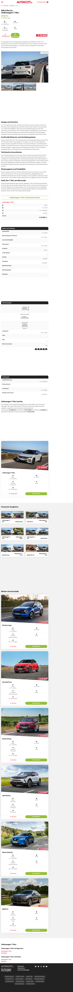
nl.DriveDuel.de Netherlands (39, 978)
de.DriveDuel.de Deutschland (40, 976)
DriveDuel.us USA (29, 976)
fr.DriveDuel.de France (9, 978)
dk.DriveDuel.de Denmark (19, 983)
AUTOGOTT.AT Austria (20, 976)
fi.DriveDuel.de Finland (30, 983)
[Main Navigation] (2, 2)
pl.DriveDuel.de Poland (10, 981)
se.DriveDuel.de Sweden (40, 981)
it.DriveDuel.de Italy (29, 981)
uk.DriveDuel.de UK (28, 978)
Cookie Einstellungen (23, 970)
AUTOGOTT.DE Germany (9, 976)
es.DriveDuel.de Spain (19, 978)
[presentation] (2, 67)
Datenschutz (21, 968)
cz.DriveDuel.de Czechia (20, 981)
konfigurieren (6, 35)
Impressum (21, 966)
